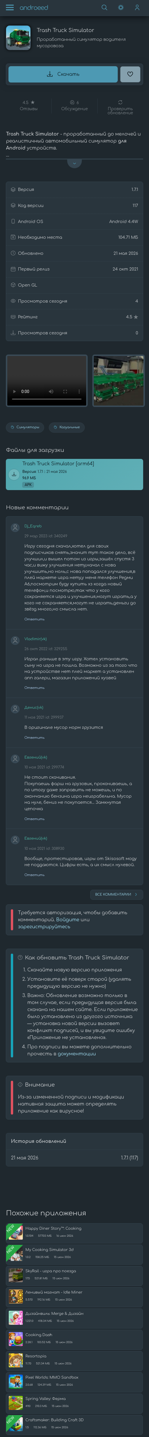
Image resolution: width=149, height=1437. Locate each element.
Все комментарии (116, 894)
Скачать (63, 74)
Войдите (67, 919)
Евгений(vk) (35, 757)
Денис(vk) (33, 708)
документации (77, 1054)
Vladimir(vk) (35, 639)
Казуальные (67, 427)
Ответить (34, 619)
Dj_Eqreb (32, 526)
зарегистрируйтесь (44, 926)
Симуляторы (25, 427)
